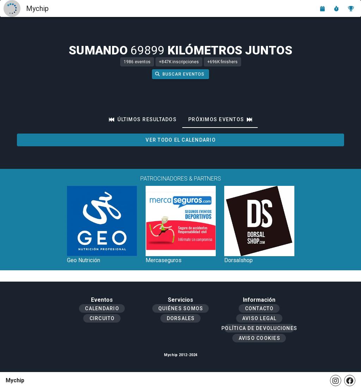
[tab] (142, 119)
